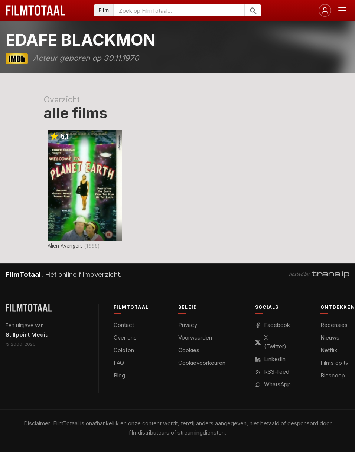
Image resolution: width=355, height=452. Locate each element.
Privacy (187, 324)
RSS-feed (272, 371)
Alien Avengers (65, 245)
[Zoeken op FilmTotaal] (179, 10)
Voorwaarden (195, 337)
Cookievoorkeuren (201, 362)
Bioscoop (332, 375)
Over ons (125, 337)
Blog (119, 375)
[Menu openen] (342, 10)
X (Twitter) (270, 342)
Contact (124, 324)
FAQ (119, 362)
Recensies (334, 324)
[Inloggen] (325, 10)
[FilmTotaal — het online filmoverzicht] (29, 308)
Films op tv (334, 362)
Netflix (328, 350)
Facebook (272, 324)
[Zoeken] (252, 10)
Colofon (124, 350)
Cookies (188, 350)
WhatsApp (273, 384)
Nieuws (329, 337)
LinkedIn (270, 359)
